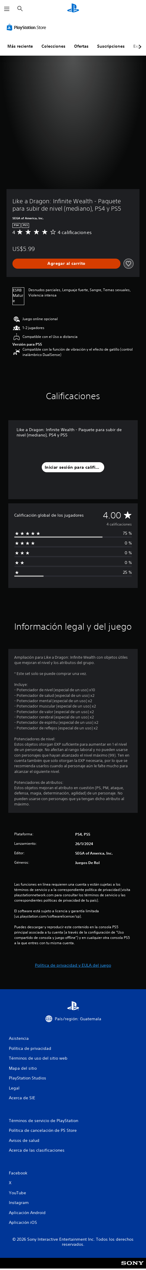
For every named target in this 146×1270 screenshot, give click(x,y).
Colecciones (53, 46)
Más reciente (20, 46)
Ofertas (81, 46)
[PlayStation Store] (27, 27)
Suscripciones (111, 46)
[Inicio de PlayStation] (73, 9)
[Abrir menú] (6, 9)
